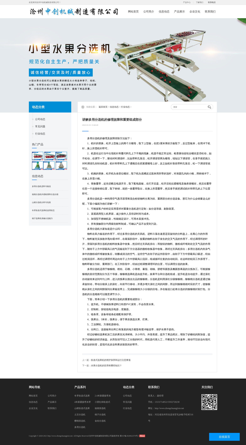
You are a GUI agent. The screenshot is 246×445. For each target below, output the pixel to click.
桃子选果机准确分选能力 (42, 218)
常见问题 (40, 126)
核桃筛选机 (100, 408)
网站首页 (133, 11)
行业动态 (40, 133)
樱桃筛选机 (79, 421)
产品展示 (179, 11)
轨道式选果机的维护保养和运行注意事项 (111, 360)
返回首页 (103, 107)
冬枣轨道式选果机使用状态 (43, 210)
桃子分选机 (100, 414)
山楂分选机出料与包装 (41, 202)
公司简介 (148, 11)
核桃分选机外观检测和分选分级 (45, 194)
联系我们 (210, 11)
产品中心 (187, 2)
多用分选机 (79, 427)
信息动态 (164, 11)
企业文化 (195, 11)
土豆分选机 (79, 414)
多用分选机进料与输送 (41, 186)
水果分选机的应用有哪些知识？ (106, 365)
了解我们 (199, 2)
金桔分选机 (100, 421)
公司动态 (40, 119)
